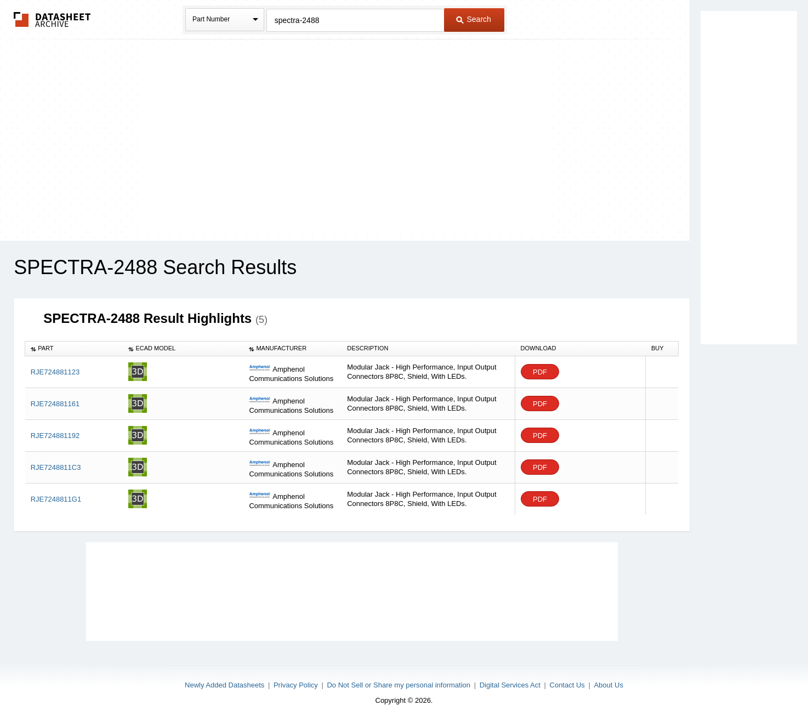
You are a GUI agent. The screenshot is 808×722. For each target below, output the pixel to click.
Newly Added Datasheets (224, 685)
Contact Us (567, 685)
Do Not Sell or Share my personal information (398, 685)
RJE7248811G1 (56, 499)
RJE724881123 (55, 372)
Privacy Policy (296, 685)
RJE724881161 (55, 404)
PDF (540, 372)
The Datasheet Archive (52, 19)
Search (473, 19)
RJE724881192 (55, 435)
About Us (608, 685)
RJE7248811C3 (56, 467)
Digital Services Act (510, 685)
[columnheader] (74, 349)
